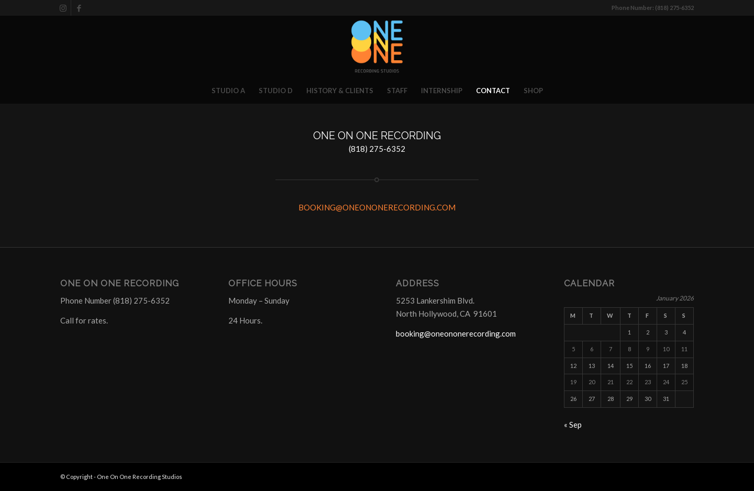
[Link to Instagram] (63, 8)
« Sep (573, 424)
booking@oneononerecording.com (456, 333)
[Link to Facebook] (79, 8)
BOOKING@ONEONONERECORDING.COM (377, 207)
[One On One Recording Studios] (377, 46)
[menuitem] (228, 90)
